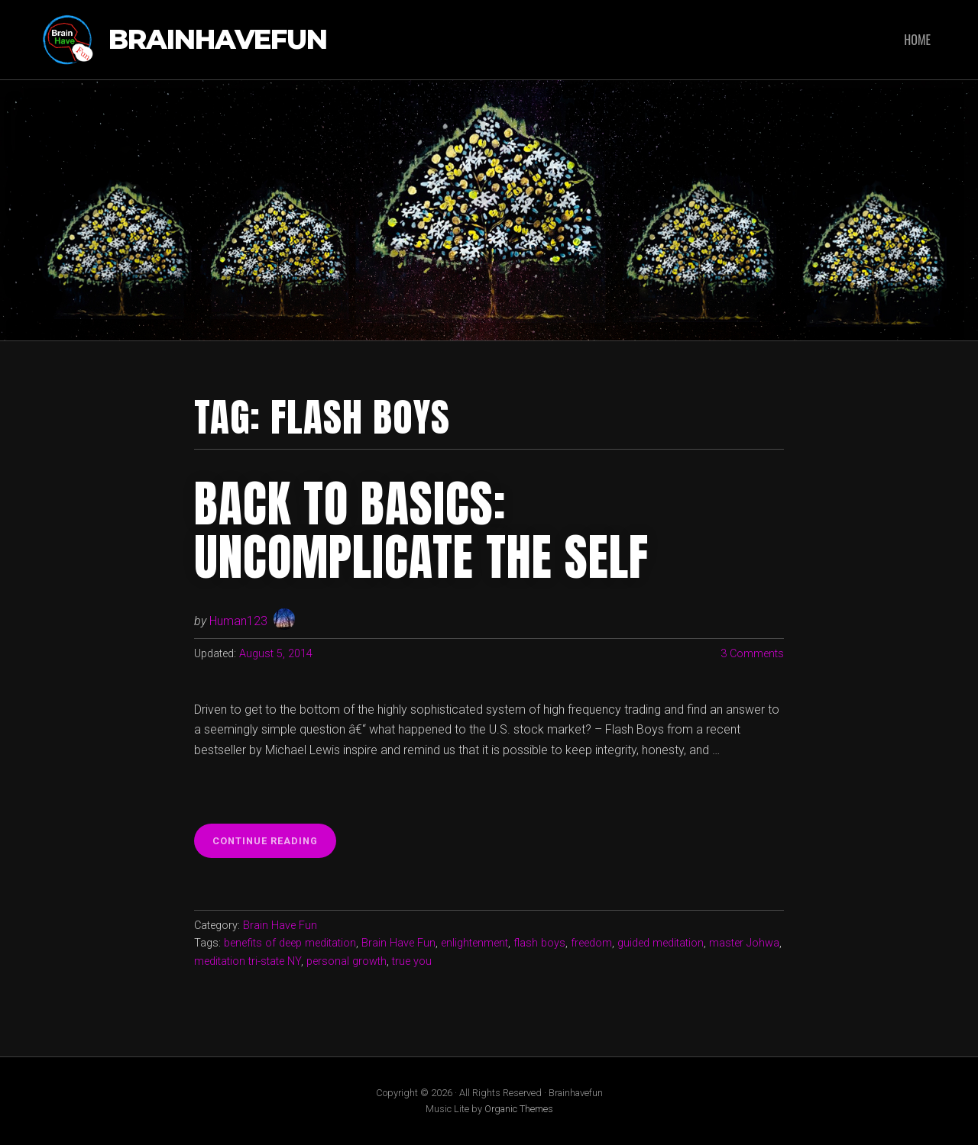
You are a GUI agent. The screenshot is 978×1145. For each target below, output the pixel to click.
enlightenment (474, 943)
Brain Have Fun (280, 925)
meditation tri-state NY (247, 961)
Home (917, 40)
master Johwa (744, 943)
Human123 (238, 621)
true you (412, 961)
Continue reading (274, 845)
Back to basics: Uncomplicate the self (421, 530)
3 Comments (752, 653)
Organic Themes (518, 1108)
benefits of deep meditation (290, 943)
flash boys (539, 943)
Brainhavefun (217, 40)
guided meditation (660, 943)
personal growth (346, 961)
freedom (591, 943)
